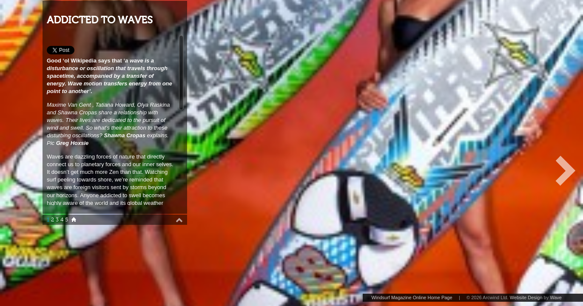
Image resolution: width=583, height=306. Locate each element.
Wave (556, 297)
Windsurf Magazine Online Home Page (411, 297)
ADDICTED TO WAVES (100, 20)
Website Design (526, 297)
